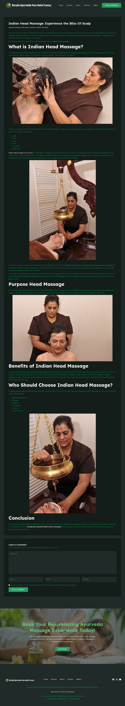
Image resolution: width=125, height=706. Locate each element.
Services (70, 5)
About (78, 5)
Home (62, 5)
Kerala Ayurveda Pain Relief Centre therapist (44, 527)
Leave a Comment (15, 27)
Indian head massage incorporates (21, 153)
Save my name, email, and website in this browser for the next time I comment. (44, 586)
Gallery (95, 5)
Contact (87, 5)
